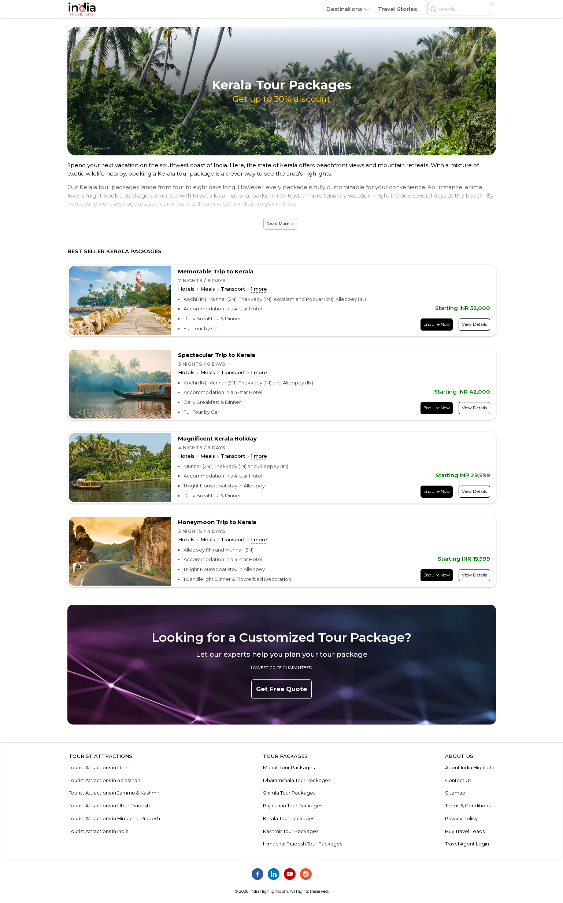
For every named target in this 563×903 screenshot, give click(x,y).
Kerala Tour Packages (288, 818)
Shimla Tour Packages (289, 793)
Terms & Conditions (467, 805)
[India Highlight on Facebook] (257, 874)
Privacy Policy (461, 818)
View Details (474, 324)
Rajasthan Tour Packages (292, 805)
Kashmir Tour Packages (290, 831)
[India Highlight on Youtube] (290, 874)
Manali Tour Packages (289, 767)
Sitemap (455, 793)
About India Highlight (470, 767)
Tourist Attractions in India (99, 831)
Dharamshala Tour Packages (296, 780)
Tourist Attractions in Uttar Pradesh (109, 805)
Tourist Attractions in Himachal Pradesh (114, 818)
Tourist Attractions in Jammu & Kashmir (114, 793)
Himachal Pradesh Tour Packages (302, 844)
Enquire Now (436, 324)
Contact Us (458, 780)
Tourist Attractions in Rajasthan (104, 780)
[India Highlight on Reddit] (306, 874)
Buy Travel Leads (465, 831)
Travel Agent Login (467, 844)
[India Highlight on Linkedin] (273, 874)
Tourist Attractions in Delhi (99, 767)
